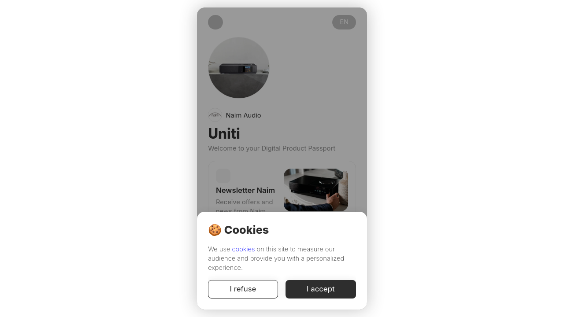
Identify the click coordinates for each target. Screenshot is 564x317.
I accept (321, 289)
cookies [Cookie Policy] (243, 249)
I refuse (243, 289)
